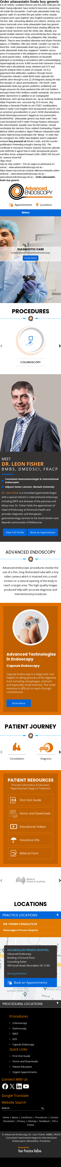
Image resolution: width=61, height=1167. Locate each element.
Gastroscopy (20, 1028)
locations (30, 904)
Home (6, 1117)
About (15, 1117)
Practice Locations (19, 915)
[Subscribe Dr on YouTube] (26, 1086)
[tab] (30, 915)
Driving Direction (16, 973)
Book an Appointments (30, 982)
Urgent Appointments (25, 1072)
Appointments (23, 205)
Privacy (21, 1121)
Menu (30, 213)
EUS (15, 1039)
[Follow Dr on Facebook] (5, 1086)
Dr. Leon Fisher (23, 463)
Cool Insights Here (23, 109)
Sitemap (32, 1121)
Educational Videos (33, 827)
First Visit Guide (30, 800)
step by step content (10, 164)
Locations (46, 205)
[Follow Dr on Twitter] (12, 1086)
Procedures (30, 311)
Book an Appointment (42, 532)
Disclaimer (9, 1121)
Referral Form (29, 853)
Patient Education (22, 1066)
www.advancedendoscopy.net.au (25, 167)
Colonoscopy (20, 1023)
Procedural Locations (22, 1004)
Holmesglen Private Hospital (20, 930)
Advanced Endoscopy (30, 552)
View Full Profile (15, 532)
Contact (54, 1117)
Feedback (44, 1121)
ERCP (15, 1033)
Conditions (27, 1117)
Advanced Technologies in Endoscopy (31, 657)
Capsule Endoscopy (23, 665)
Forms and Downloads (35, 813)
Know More (30, 258)
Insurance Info (29, 840)
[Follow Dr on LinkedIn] (19, 1086)
